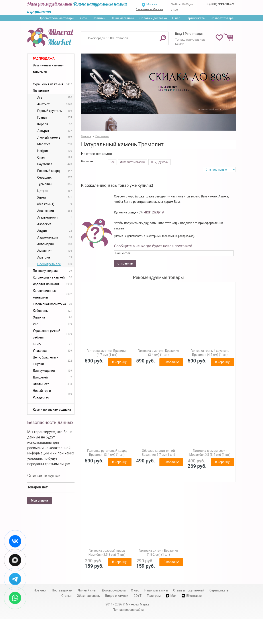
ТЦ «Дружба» (159, 162)
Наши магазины (122, 18)
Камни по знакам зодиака (52, 409)
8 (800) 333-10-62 (220, 4)
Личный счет (87, 590)
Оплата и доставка (153, 18)
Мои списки (39, 500)
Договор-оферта (114, 590)
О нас (176, 18)
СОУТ (137, 595)
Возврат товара (222, 18)
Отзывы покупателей (188, 590)
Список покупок (44, 475)
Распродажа (44, 58)
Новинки (98, 18)
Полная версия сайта (128, 609)
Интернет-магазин (132, 162)
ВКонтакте (192, 595)
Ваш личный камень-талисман (48, 69)
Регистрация (194, 34)
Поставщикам (62, 590)
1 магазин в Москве (149, 9)
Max (171, 595)
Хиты (83, 18)
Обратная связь (88, 595)
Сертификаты (196, 18)
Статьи (66, 595)
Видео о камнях (116, 595)
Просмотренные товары (56, 18)
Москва (151, 4)
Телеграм (154, 595)
